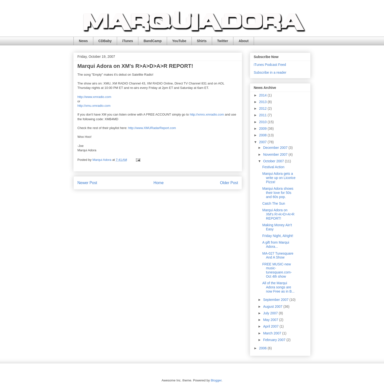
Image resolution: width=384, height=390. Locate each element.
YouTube (179, 41)
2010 (263, 122)
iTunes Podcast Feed (270, 65)
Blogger (216, 380)
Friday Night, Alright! (277, 236)
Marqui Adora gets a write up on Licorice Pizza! (279, 178)
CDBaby (105, 41)
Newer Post (87, 183)
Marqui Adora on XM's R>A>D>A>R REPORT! (278, 214)
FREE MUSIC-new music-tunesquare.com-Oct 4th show (277, 270)
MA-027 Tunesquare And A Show (277, 255)
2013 (263, 102)
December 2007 (275, 148)
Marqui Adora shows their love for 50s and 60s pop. (277, 193)
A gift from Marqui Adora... (275, 244)
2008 (263, 135)
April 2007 (271, 326)
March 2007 (272, 333)
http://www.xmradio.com (94, 97)
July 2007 (271, 313)
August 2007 (273, 306)
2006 (263, 348)
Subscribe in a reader (270, 72)
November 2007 (275, 154)
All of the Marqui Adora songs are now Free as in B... (278, 287)
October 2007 (274, 161)
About (243, 41)
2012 (263, 108)
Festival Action (273, 167)
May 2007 (271, 320)
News (83, 41)
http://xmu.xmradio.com (93, 105)
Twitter (222, 41)
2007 (263, 142)
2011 (263, 115)
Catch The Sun (273, 203)
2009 (263, 128)
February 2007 (274, 340)
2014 (263, 95)
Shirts (202, 41)
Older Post (229, 183)
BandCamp (153, 41)
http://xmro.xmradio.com (207, 114)
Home (159, 183)
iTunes (127, 41)
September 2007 (276, 300)
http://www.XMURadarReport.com (152, 128)
